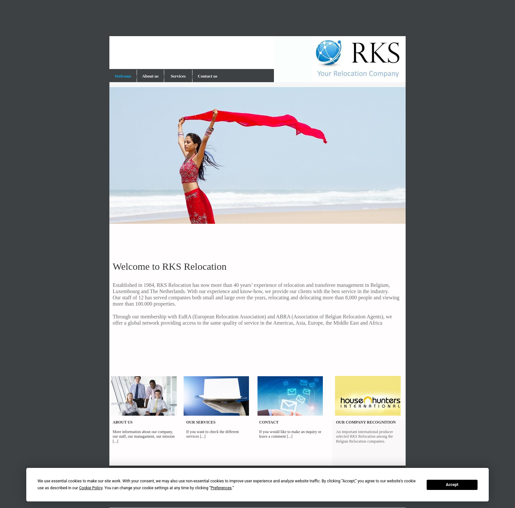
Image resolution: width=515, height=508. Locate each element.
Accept (452, 484)
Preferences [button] (221, 488)
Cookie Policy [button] (90, 488)
